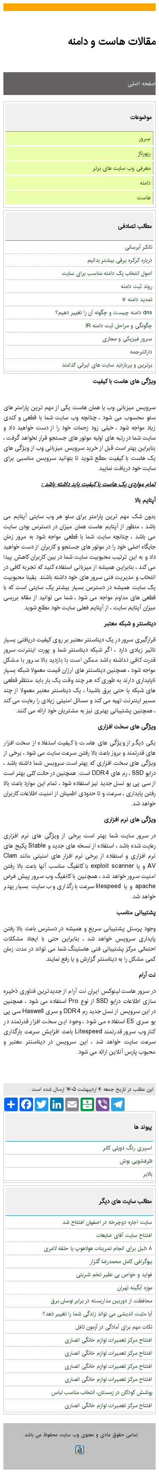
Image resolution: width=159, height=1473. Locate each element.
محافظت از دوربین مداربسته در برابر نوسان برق (101, 1300)
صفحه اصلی (142, 84)
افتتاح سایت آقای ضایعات (124, 1235)
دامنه (145, 183)
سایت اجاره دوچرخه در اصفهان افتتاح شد (107, 1222)
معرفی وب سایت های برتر (121, 168)
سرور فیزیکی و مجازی (127, 338)
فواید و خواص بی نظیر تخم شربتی (114, 1274)
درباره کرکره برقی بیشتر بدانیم (119, 260)
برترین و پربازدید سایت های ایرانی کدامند (107, 365)
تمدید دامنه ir (137, 299)
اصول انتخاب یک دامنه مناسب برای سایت (107, 273)
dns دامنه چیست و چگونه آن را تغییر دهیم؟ (103, 312)
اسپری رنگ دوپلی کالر (127, 1147)
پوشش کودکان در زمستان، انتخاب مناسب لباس (101, 1392)
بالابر (147, 1174)
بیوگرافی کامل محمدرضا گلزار (121, 1261)
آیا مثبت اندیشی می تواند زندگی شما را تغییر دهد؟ (97, 1313)
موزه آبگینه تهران (134, 1287)
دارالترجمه (141, 351)
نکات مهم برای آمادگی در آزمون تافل (113, 1327)
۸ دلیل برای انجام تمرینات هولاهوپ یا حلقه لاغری (98, 1248)
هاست (144, 197)
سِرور (145, 138)
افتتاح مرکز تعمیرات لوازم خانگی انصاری (108, 1340)
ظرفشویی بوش (136, 1161)
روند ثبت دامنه (136, 286)
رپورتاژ (144, 153)
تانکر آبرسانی (138, 247)
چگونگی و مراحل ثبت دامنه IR (119, 325)
